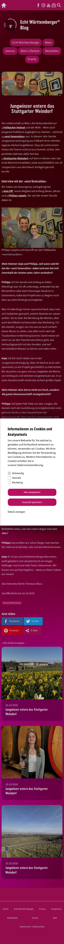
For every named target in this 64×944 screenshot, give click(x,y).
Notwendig (16, 473)
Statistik (14, 478)
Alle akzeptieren (32, 492)
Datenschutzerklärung (30, 465)
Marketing (15, 482)
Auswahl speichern (32, 502)
